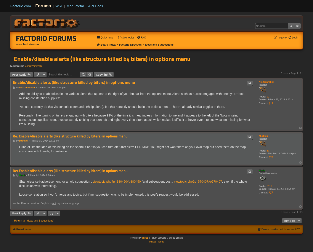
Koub (262, 170)
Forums (43, 5)
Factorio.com (20, 6)
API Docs (95, 6)
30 (268, 150)
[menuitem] (125, 38)
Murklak (263, 136)
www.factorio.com (27, 44)
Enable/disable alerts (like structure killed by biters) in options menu (102, 58)
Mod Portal (75, 6)
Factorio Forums (46, 38)
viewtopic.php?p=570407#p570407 (198, 181)
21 (268, 96)
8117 (269, 186)
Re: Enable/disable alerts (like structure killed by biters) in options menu (70, 136)
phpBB (145, 238)
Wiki (58, 6)
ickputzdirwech (33, 66)
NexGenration (266, 82)
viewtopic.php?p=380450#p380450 (117, 181)
